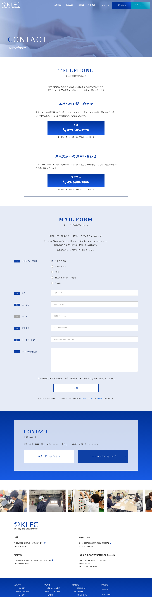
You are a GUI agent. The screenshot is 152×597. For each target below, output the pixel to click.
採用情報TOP (81, 588)
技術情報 (80, 5)
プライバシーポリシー (87, 398)
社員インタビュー (83, 595)
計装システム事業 (54, 588)
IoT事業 (50, 595)
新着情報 (104, 589)
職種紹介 (80, 591)
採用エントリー (140, 5)
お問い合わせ (122, 5)
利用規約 (100, 398)
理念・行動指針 (23, 591)
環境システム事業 (54, 591)
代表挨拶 (21, 588)
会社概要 (21, 595)
